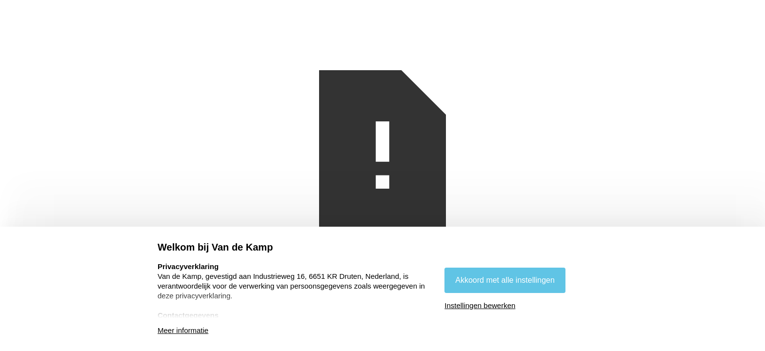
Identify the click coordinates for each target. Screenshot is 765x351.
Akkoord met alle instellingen (505, 280)
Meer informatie (183, 330)
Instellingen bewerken (479, 305)
